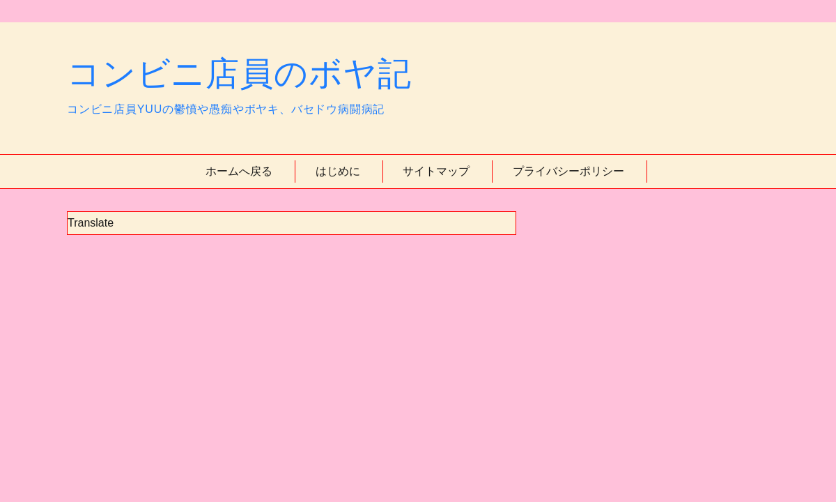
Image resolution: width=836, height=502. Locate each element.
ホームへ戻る (239, 171)
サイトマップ (436, 171)
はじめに (338, 171)
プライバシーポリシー (568, 171)
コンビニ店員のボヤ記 (239, 73)
